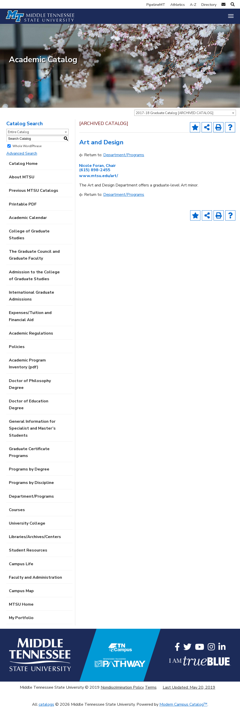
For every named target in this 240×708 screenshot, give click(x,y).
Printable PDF (23, 204)
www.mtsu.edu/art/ (98, 176)
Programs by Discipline (31, 482)
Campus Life (21, 564)
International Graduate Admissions (31, 296)
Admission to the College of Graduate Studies (34, 275)
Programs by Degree (29, 469)
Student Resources (28, 550)
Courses (17, 510)
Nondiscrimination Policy (122, 687)
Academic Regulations (31, 333)
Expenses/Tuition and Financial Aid (30, 316)
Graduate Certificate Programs (29, 452)
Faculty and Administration (35, 577)
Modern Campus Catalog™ (183, 704)
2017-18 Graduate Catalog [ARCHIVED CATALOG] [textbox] (174, 113)
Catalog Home (23, 163)
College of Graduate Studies (29, 234)
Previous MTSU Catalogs (33, 190)
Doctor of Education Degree (28, 404)
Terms (151, 687)
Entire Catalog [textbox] (18, 132)
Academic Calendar (28, 218)
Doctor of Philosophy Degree (30, 384)
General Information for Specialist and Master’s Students (32, 428)
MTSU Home (21, 604)
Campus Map (21, 591)
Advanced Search (21, 153)
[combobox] (185, 113)
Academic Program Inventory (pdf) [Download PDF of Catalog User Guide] (27, 363)
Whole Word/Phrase (26, 146)
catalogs (46, 704)
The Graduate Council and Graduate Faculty (34, 255)
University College (27, 523)
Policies (17, 347)
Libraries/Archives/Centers (35, 537)
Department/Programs (31, 496)
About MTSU (21, 177)
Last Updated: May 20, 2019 (189, 687)
